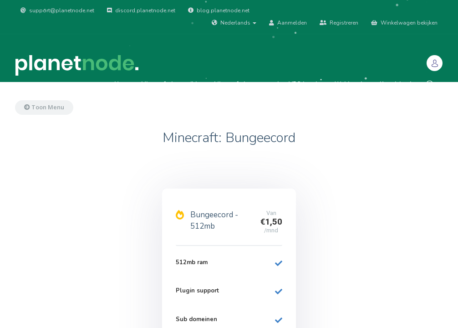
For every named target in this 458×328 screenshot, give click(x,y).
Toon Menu (44, 107)
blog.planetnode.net (218, 10)
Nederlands (234, 22)
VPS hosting (307, 84)
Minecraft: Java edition (172, 84)
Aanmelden (288, 22)
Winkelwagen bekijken (404, 22)
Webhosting (352, 84)
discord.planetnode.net (141, 10)
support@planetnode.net (57, 10)
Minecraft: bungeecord (246, 84)
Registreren (339, 22)
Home (122, 84)
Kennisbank (396, 84)
